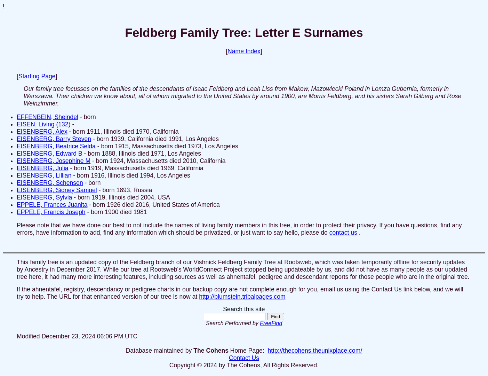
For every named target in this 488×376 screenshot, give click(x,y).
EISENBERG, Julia (43, 168)
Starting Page (37, 76)
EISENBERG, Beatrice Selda (56, 146)
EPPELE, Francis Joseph (51, 212)
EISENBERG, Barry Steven (54, 138)
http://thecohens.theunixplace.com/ (314, 350)
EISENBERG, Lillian (44, 175)
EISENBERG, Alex (42, 131)
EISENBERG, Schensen (50, 182)
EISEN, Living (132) (44, 124)
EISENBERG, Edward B (49, 153)
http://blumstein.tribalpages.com (242, 296)
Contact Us (244, 357)
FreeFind (271, 323)
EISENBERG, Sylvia (44, 197)
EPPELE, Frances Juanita (52, 204)
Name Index (244, 51)
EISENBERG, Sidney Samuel (57, 190)
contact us (343, 232)
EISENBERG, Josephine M (53, 160)
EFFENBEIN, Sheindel (47, 116)
